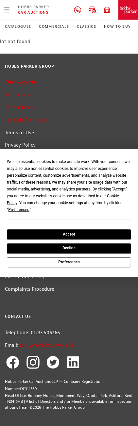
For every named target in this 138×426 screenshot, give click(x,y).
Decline (69, 248)
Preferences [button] (18, 209)
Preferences (69, 262)
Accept (69, 234)
